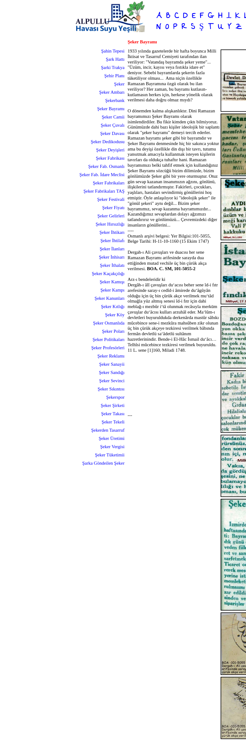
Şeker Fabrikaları (109, 182)
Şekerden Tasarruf (108, 430)
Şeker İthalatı (112, 265)
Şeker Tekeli (113, 421)
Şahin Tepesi (113, 51)
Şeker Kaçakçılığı (108, 273)
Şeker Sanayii (112, 364)
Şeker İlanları (112, 248)
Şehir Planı (114, 75)
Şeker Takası (113, 413)
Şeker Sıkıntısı (111, 388)
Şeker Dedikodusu (108, 141)
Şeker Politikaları (108, 339)
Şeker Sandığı (112, 372)
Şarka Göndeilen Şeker (103, 463)
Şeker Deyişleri (110, 149)
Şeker (119, 84)
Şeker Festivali (111, 199)
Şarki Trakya (113, 67)
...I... (228, 16)
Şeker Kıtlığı (113, 306)
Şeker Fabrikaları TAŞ (104, 191)
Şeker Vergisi (112, 446)
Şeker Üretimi (112, 438)
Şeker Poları (113, 331)
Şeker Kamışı (112, 281)
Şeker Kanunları (110, 298)
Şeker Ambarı (112, 92)
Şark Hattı (115, 59)
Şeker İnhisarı (112, 257)
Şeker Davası (112, 133)
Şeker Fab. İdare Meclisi (102, 174)
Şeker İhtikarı (112, 232)
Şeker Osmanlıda (109, 323)
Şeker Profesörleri (108, 347)
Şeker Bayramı (111, 108)
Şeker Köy (115, 314)
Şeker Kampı (112, 290)
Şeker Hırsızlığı (110, 224)
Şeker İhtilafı (112, 240)
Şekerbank (115, 100)
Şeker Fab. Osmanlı (106, 166)
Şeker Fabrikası (110, 158)
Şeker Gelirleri (111, 215)
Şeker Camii (113, 116)
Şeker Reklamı (111, 356)
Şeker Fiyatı (113, 207)
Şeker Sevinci (112, 380)
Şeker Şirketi (113, 405)
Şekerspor (115, 397)
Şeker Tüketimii (110, 454)
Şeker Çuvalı (113, 125)
